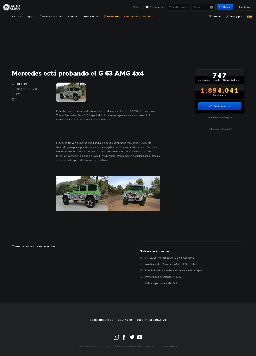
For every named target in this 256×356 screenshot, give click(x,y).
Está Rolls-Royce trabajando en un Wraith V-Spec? (174, 270)
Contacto (125, 320)
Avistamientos (156, 7)
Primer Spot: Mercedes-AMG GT (164, 277)
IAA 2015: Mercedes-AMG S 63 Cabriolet (169, 258)
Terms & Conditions (127, 346)
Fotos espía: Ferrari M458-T (161, 283)
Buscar (224, 7)
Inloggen (234, 16)
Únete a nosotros (51, 16)
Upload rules (90, 16)
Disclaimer (169, 346)
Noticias (136, 7)
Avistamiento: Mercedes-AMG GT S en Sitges (171, 264)
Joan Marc (21, 84)
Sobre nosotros (101, 320)
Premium (111, 16)
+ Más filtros (242, 7)
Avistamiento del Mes (138, 16)
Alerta (215, 16)
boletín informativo (151, 320)
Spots (31, 16)
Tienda (72, 16)
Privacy (151, 346)
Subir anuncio (219, 106)
